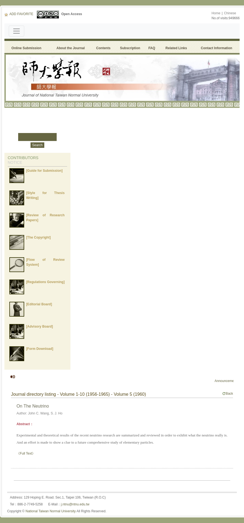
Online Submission (27, 48)
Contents (103, 48)
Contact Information (216, 48)
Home (216, 13)
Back (227, 393)
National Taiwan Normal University (51, 511)
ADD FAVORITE (18, 14)
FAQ (152, 48)
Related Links (176, 48)
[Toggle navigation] (16, 31)
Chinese (230, 13)
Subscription (130, 48)
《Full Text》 (26, 453)
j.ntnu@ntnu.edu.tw (75, 504)
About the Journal (70, 48)
